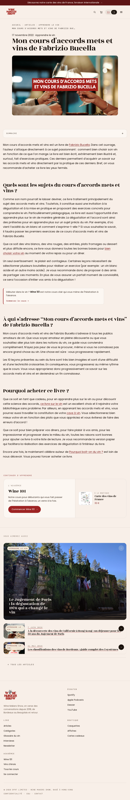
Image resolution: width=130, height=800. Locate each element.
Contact (38, 793)
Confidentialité (13, 793)
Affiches (71, 730)
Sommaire (11, 133)
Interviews (9, 740)
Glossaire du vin (12, 735)
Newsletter (9, 745)
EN (108, 12)
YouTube (72, 709)
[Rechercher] (94, 12)
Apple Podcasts (75, 699)
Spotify (71, 694)
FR (114, 12)
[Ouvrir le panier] (101, 12)
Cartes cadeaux (75, 735)
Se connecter (11, 774)
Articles (30, 25)
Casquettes (73, 725)
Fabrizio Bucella (79, 145)
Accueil (16, 25)
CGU (28, 793)
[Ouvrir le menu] (121, 12)
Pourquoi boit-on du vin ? (86, 452)
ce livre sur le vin (51, 404)
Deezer (71, 704)
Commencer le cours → (17, 301)
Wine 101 (8, 759)
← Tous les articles (21, 664)
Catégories (9, 730)
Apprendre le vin (49, 25)
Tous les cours (11, 769)
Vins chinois (10, 764)
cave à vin (73, 413)
